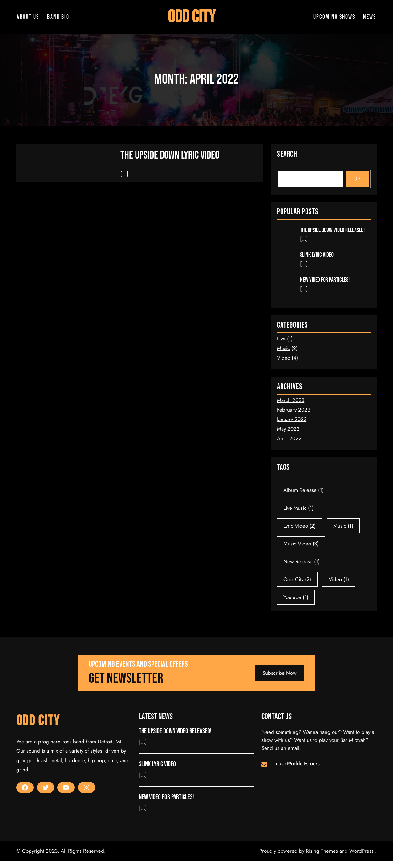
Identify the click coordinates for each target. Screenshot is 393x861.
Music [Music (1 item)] (343, 526)
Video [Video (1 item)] (339, 579)
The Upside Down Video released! (332, 230)
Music (283, 348)
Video (283, 357)
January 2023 (291, 419)
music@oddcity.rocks (297, 763)
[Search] (357, 179)
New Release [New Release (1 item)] (301, 561)
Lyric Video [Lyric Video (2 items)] (299, 526)
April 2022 (289, 438)
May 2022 (288, 429)
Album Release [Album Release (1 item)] (303, 490)
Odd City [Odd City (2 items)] (297, 579)
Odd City (191, 16)
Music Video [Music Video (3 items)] (300, 544)
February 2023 (293, 409)
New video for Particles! (325, 280)
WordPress (361, 851)
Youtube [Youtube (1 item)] (295, 597)
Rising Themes (322, 851)
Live (281, 338)
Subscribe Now (279, 673)
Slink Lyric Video (317, 255)
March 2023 (290, 400)
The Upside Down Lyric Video (170, 155)
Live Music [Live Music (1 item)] (298, 508)
